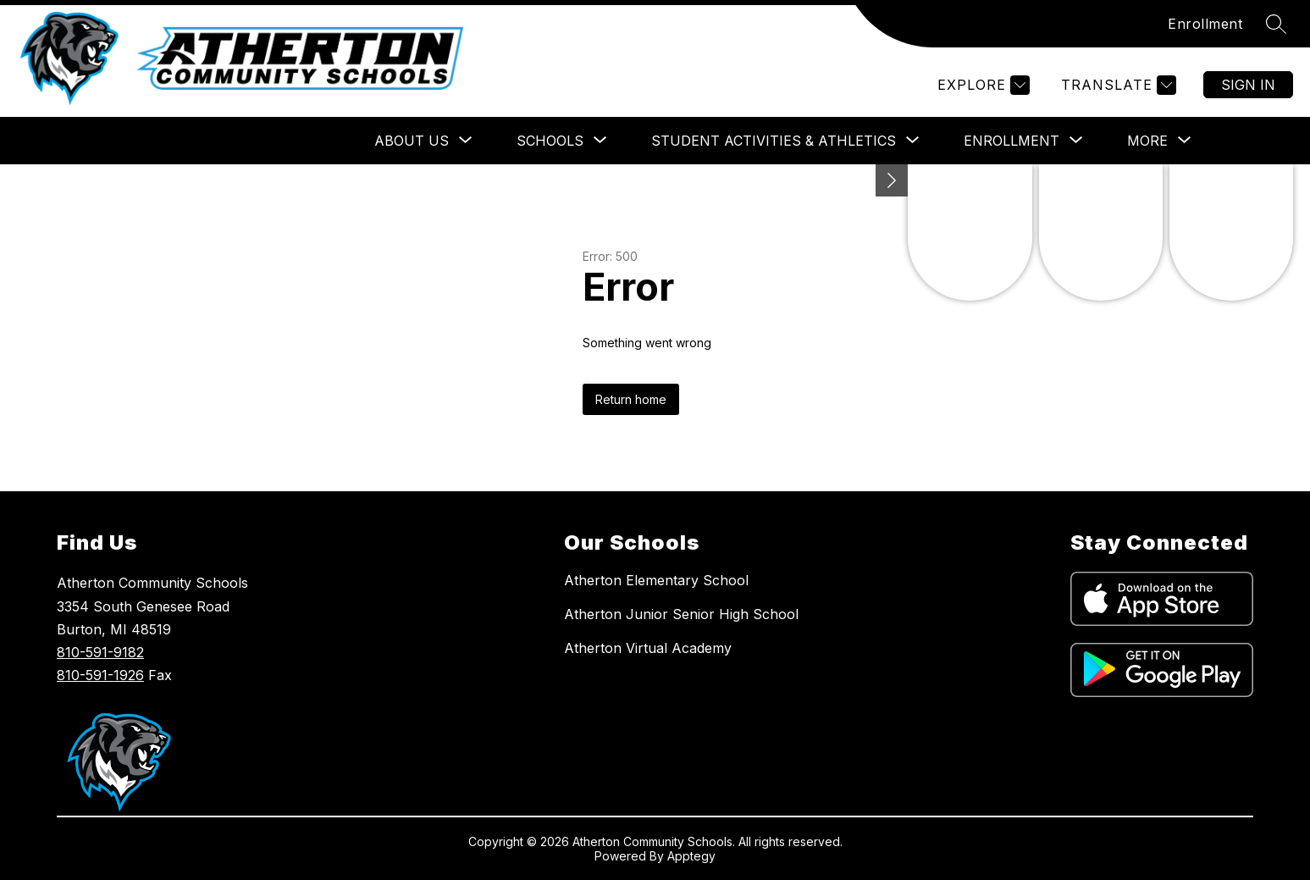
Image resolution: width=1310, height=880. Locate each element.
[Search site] (1276, 24)
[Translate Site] (1116, 85)
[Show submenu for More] (1147, 140)
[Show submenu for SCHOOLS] (550, 140)
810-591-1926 (100, 675)
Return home (630, 399)
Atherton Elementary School (656, 580)
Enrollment (1205, 23)
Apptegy (691, 856)
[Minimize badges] (892, 180)
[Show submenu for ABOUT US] (411, 140)
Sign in (1248, 84)
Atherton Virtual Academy (648, 647)
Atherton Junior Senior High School (681, 614)
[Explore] (981, 85)
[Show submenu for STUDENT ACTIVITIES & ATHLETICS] (773, 140)
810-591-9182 (100, 652)
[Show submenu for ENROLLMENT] (1011, 140)
